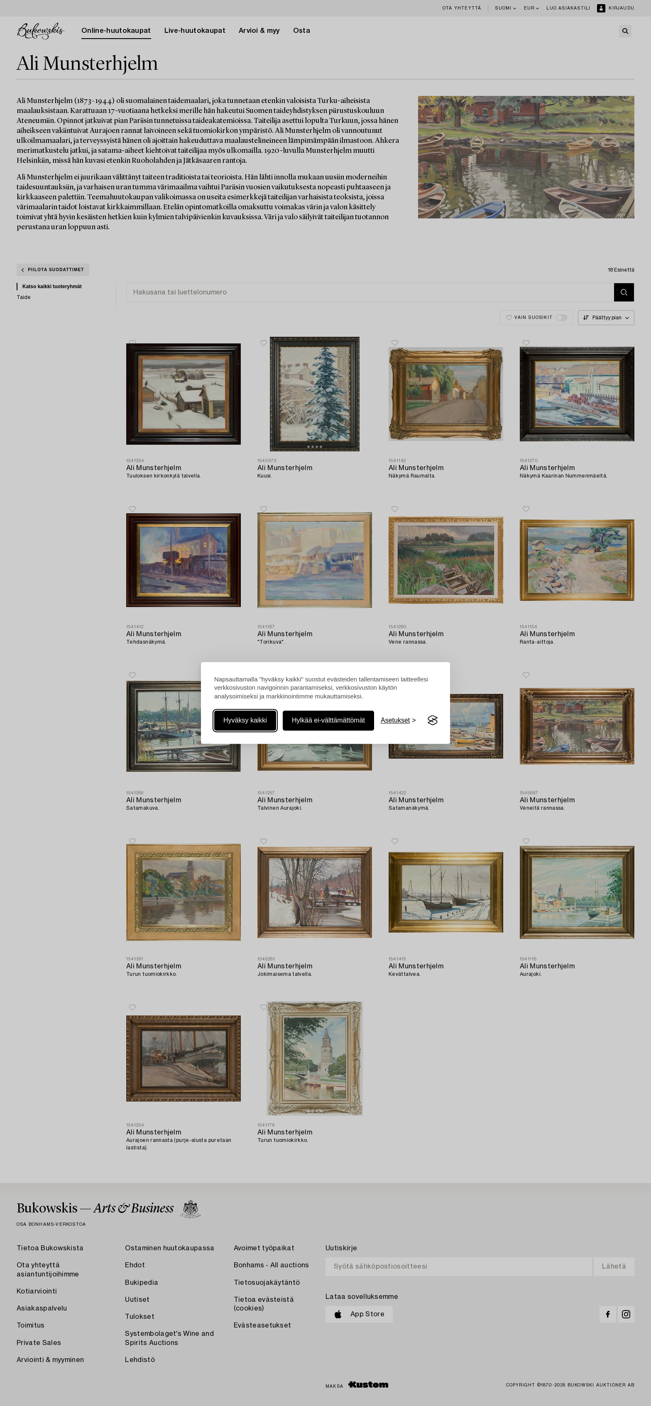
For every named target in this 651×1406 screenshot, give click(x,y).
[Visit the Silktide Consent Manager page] (433, 720)
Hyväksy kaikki (245, 720)
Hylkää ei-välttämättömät (328, 720)
